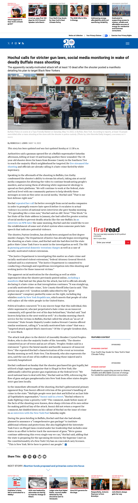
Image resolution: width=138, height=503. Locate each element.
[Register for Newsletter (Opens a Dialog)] (127, 244)
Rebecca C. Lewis (18, 145)
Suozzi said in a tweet (51, 398)
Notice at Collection (76, 37)
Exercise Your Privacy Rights (121, 37)
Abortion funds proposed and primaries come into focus (54, 467)
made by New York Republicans (33, 299)
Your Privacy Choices (97, 37)
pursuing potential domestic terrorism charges (35, 249)
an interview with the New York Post (29, 414)
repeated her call (25, 205)
